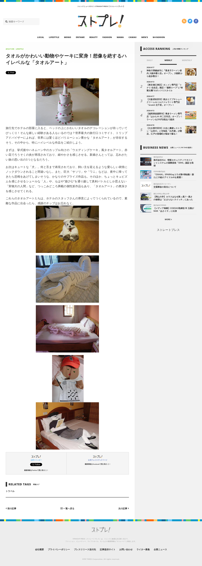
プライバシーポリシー (59, 549)
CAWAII (133, 37)
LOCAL (40, 37)
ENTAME (80, 37)
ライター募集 (143, 549)
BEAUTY (93, 37)
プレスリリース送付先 (85, 549)
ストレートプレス (168, 229)
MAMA (120, 37)
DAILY (150, 60)
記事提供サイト (107, 549)
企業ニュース (160, 549)
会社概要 (39, 549)
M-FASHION (159, 37)
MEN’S (144, 37)
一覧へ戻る (67, 508)
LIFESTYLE (54, 37)
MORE (168, 219)
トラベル (10, 491)
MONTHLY (187, 60)
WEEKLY (168, 60)
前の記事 (11, 508)
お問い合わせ (126, 549)
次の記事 (123, 508)
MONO (67, 37)
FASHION (107, 37)
